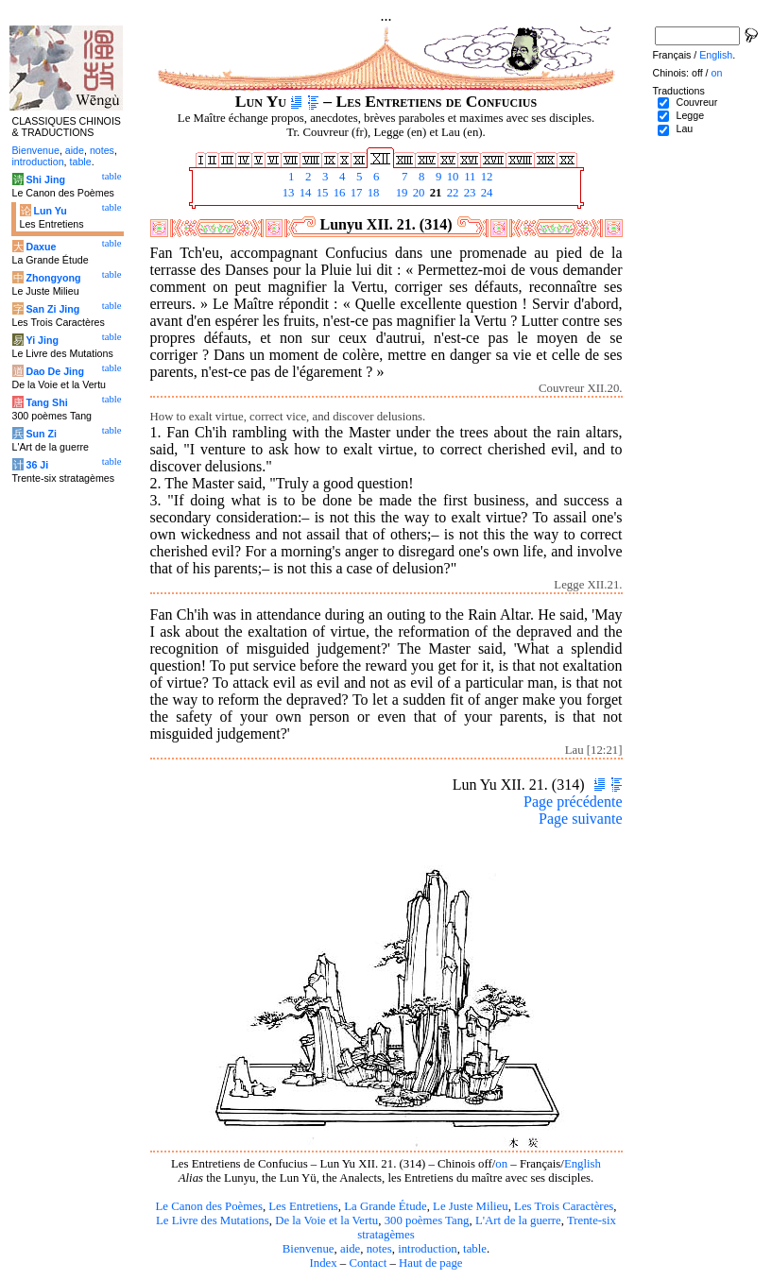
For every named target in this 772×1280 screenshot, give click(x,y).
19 (400, 192)
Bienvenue (309, 1248)
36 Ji (37, 464)
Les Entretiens (303, 1206)
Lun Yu (49, 210)
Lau (684, 128)
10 (451, 176)
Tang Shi (46, 402)
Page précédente (572, 802)
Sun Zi (41, 433)
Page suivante (580, 819)
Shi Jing (45, 179)
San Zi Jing (52, 309)
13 (287, 192)
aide (350, 1248)
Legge (690, 115)
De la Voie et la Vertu (326, 1220)
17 (355, 192)
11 (468, 176)
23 (468, 192)
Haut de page (431, 1263)
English (582, 1163)
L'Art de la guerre (518, 1220)
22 (451, 192)
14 (304, 192)
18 (372, 192)
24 (485, 192)
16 (338, 192)
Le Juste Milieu (470, 1206)
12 (485, 176)
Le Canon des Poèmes (209, 1206)
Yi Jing (42, 340)
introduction (427, 1248)
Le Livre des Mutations (212, 1220)
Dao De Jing (55, 371)
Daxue (41, 246)
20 (417, 192)
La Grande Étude (385, 1206)
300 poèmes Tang (427, 1220)
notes (379, 1248)
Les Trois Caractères (563, 1206)
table (475, 1248)
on (501, 1163)
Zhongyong (53, 277)
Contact (367, 1263)
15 (321, 192)
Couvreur (696, 102)
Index (322, 1263)
